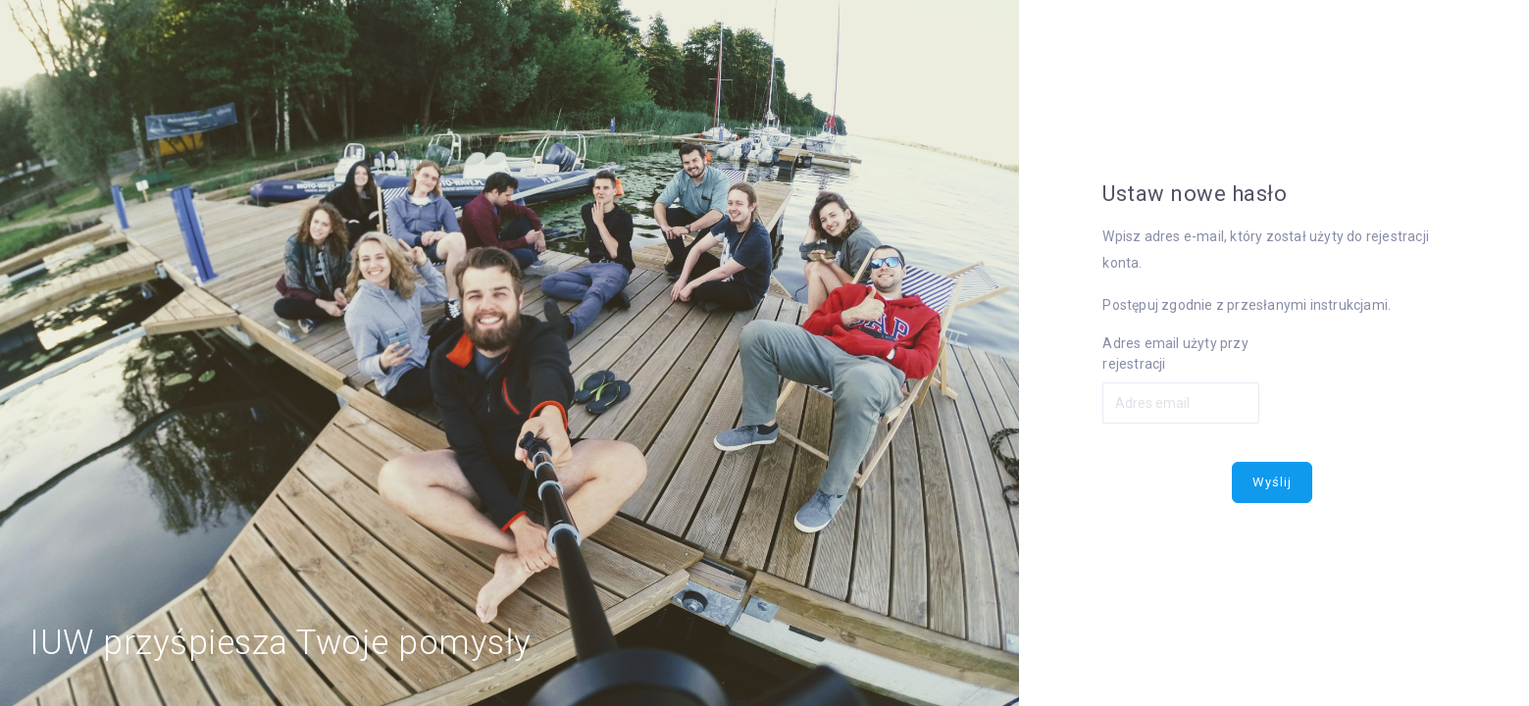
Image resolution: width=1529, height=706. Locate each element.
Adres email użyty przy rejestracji (1175, 353)
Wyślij (1272, 482)
